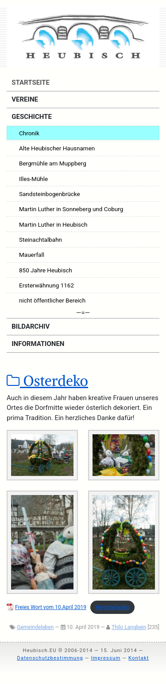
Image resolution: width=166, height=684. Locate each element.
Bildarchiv (30, 326)
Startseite (30, 82)
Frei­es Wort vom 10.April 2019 (50, 607)
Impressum (105, 658)
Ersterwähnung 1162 (46, 285)
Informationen (37, 344)
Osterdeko (47, 381)
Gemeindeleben (35, 627)
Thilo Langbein (129, 627)
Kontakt (138, 658)
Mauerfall (31, 254)
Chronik (29, 133)
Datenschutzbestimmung (50, 658)
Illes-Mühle (33, 178)
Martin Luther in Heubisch (53, 224)
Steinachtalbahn (40, 239)
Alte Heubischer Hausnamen (57, 148)
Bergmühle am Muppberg (52, 163)
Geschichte (31, 117)
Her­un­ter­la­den (112, 607)
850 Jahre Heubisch (45, 270)
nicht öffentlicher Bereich (52, 300)
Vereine (24, 99)
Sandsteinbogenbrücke (49, 193)
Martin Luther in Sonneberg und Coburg (71, 208)
